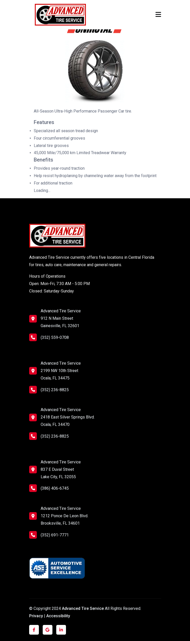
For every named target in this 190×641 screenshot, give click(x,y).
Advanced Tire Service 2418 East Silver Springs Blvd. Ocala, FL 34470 (68, 417)
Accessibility (58, 615)
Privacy (36, 615)
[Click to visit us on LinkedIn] (61, 629)
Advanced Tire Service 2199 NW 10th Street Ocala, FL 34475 (61, 370)
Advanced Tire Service (83, 608)
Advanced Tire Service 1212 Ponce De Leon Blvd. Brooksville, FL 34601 (64, 516)
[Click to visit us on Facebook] (34, 629)
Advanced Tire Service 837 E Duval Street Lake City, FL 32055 (61, 469)
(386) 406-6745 (49, 488)
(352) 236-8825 (49, 389)
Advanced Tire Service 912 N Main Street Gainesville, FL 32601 (61, 318)
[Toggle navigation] (158, 14)
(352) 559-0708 (49, 337)
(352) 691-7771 (49, 535)
